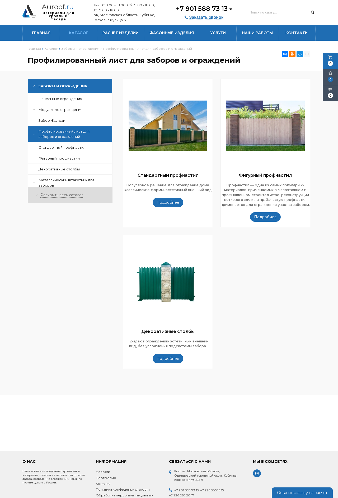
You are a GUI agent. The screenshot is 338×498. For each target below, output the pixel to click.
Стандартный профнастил (62, 147)
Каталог (78, 32)
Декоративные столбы (59, 169)
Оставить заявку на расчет (302, 492)
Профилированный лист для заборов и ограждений (61, 134)
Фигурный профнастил (59, 158)
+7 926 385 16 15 (212, 490)
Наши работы (257, 32)
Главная (41, 32)
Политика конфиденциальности (123, 489)
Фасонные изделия (171, 32)
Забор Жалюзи (52, 120)
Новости (103, 472)
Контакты (296, 32)
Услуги (218, 32)
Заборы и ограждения (60, 86)
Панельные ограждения (57, 98)
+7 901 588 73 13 (204, 8)
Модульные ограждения (57, 109)
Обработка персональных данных (124, 495)
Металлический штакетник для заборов (63, 182)
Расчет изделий (120, 32)
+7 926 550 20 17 (181, 495)
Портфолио (106, 478)
